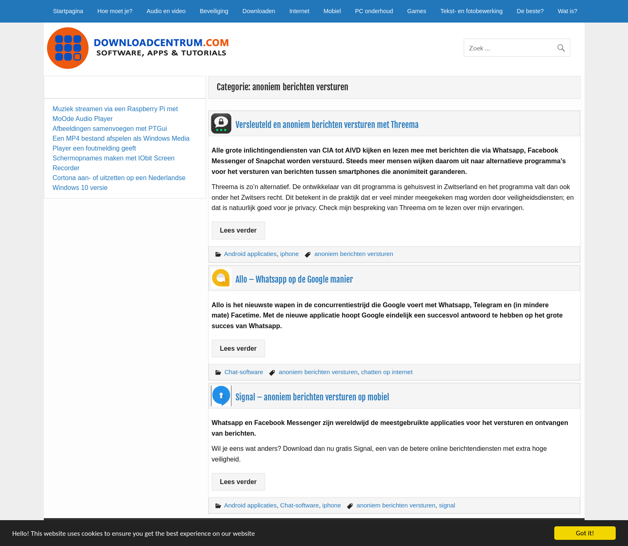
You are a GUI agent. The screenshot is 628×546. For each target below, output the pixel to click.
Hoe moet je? (115, 11)
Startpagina (68, 11)
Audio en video (166, 11)
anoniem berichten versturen (354, 253)
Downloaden (259, 11)
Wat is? (567, 11)
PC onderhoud (374, 11)
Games (416, 11)
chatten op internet (387, 371)
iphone (289, 253)
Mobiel (332, 11)
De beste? (530, 11)
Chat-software (243, 371)
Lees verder (238, 230)
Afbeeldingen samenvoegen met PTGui (109, 128)
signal (447, 505)
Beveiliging (214, 11)
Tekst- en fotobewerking (471, 11)
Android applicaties (250, 253)
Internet (299, 11)
